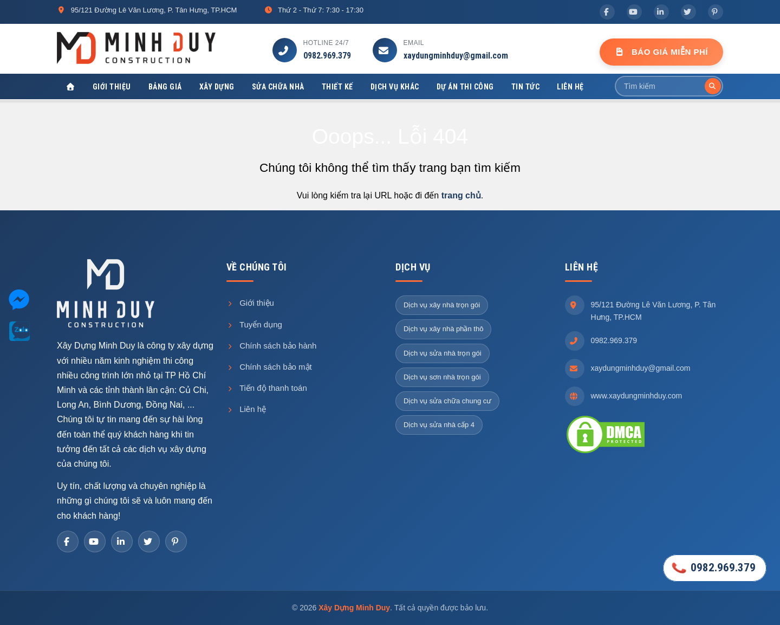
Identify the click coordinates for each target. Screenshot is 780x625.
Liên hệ (570, 86)
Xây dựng (217, 86)
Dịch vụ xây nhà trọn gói (442, 305)
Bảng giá (165, 86)
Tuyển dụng (254, 324)
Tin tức (525, 86)
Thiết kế (337, 86)
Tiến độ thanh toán (266, 387)
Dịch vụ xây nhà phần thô (443, 329)
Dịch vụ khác (394, 86)
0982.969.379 (327, 55)
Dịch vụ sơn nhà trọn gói (442, 377)
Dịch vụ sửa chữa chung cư (447, 401)
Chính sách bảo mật (269, 366)
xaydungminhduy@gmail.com (456, 55)
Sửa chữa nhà (278, 86)
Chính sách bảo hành (271, 345)
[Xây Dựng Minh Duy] (70, 87)
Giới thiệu (112, 86)
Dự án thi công (465, 86)
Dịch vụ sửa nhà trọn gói (443, 353)
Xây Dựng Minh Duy (354, 607)
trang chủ (461, 195)
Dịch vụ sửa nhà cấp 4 (439, 425)
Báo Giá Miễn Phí (661, 51)
